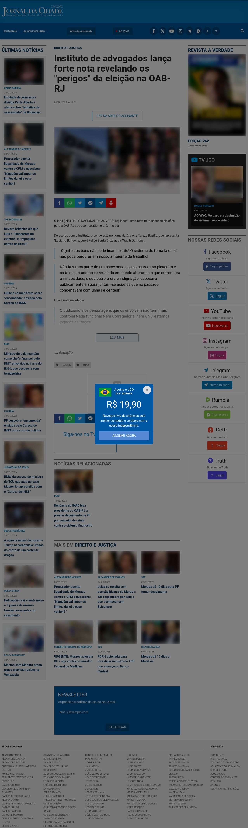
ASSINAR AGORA (124, 436)
